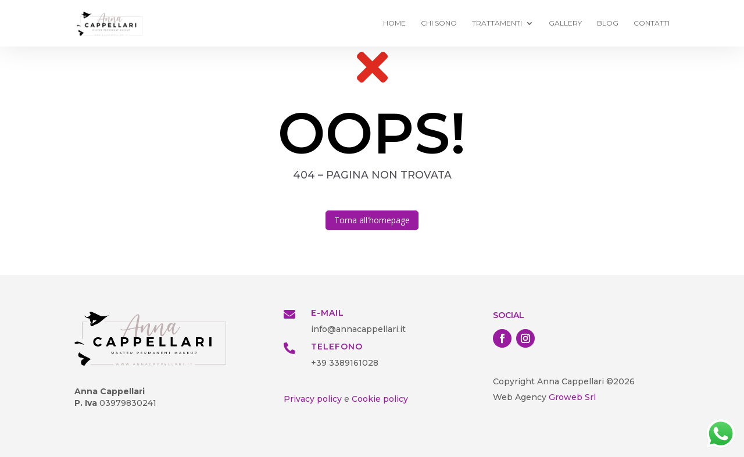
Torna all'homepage (372, 220)
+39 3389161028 (344, 363)
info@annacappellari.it (358, 329)
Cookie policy (380, 399)
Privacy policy (313, 399)
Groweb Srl (571, 397)
